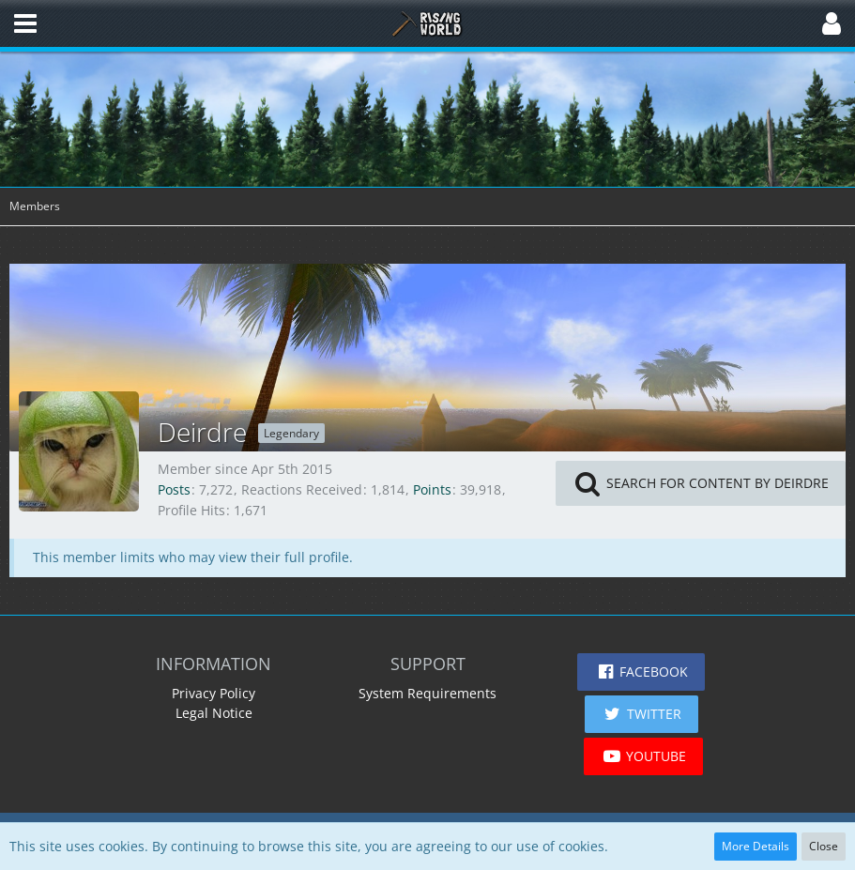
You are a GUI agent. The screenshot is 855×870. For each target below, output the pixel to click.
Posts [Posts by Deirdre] (174, 489)
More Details (755, 846)
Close (823, 846)
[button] (25, 23)
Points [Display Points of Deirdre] (432, 489)
